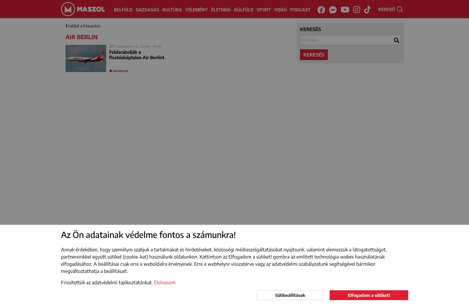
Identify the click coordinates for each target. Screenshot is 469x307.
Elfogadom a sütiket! (369, 295)
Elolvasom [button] (165, 282)
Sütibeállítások (290, 295)
